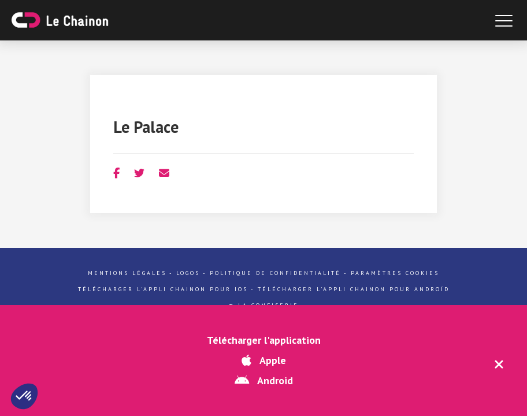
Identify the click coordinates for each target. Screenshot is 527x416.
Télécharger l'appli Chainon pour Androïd (354, 289)
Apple (264, 360)
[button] (24, 396)
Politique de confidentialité (275, 273)
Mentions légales (127, 273)
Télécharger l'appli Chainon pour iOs (163, 289)
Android (264, 380)
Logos (188, 273)
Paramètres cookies (395, 273)
